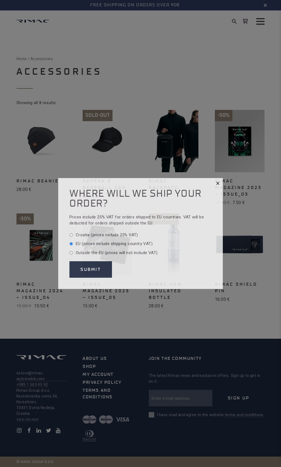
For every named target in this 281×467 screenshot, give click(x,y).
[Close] (218, 183)
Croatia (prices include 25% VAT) (107, 234)
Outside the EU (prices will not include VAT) (117, 252)
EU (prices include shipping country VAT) (114, 243)
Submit (90, 269)
